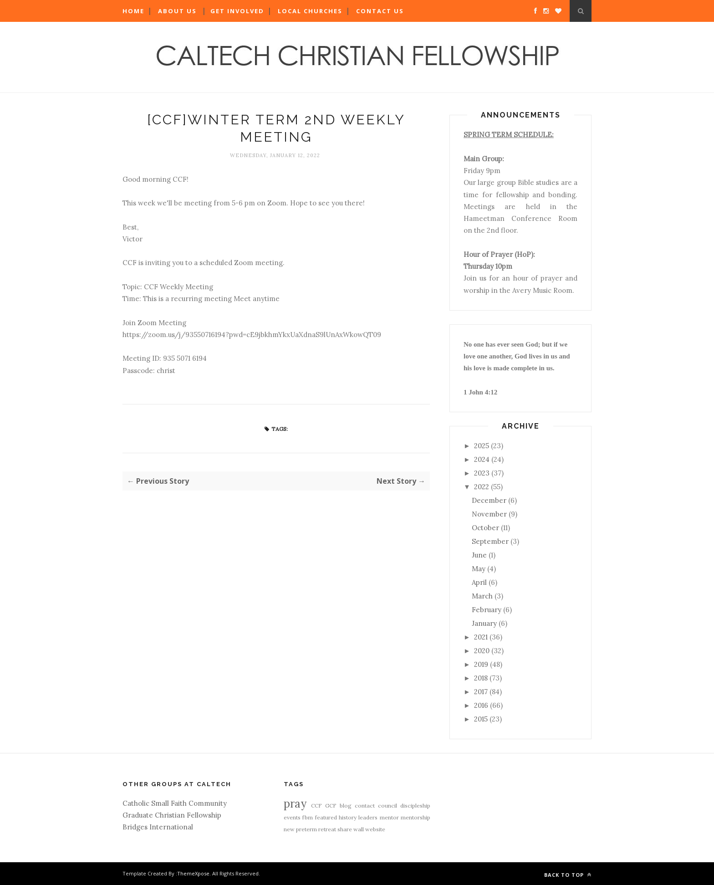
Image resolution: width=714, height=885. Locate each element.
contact (365, 805)
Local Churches (310, 11)
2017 (481, 691)
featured (326, 817)
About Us (177, 11)
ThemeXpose (193, 873)
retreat (327, 829)
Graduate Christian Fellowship (171, 815)
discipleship (415, 805)
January (484, 623)
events (292, 817)
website (375, 829)
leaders (367, 817)
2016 (481, 705)
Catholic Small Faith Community (174, 803)
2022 (481, 486)
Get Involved (237, 11)
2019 (481, 664)
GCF (331, 805)
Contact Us (380, 11)
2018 (481, 678)
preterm (306, 829)
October (485, 527)
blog (346, 805)
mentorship (415, 817)
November (489, 514)
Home (133, 11)
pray (295, 804)
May (478, 568)
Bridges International (157, 827)
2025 (481, 445)
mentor (389, 817)
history (348, 817)
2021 (481, 637)
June (479, 555)
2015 (481, 719)
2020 (482, 650)
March (482, 596)
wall (358, 829)
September (490, 541)
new (289, 829)
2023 (482, 473)
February (486, 609)
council (387, 805)
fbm (307, 817)
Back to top (568, 874)
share (344, 829)
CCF (316, 805)
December (489, 500)
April (479, 582)
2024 (482, 459)
